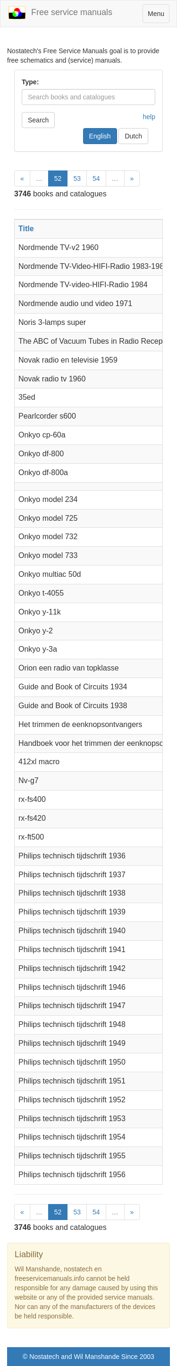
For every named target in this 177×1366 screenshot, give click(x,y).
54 (96, 178)
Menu (158, 15)
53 (77, 178)
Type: (30, 82)
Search (38, 120)
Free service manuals (60, 12)
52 (58, 178)
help (149, 117)
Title (26, 229)
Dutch (133, 136)
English (100, 136)
